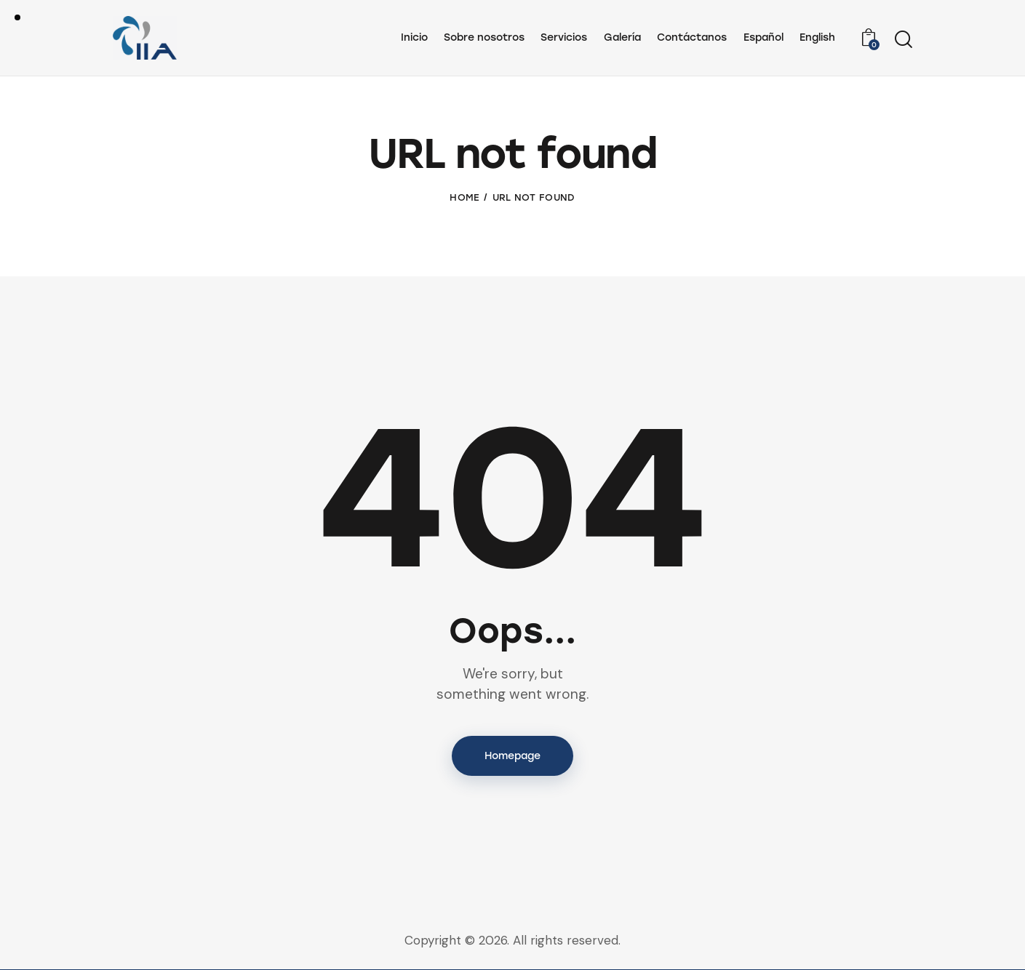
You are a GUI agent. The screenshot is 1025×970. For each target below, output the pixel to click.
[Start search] (903, 40)
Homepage (512, 756)
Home (464, 197)
